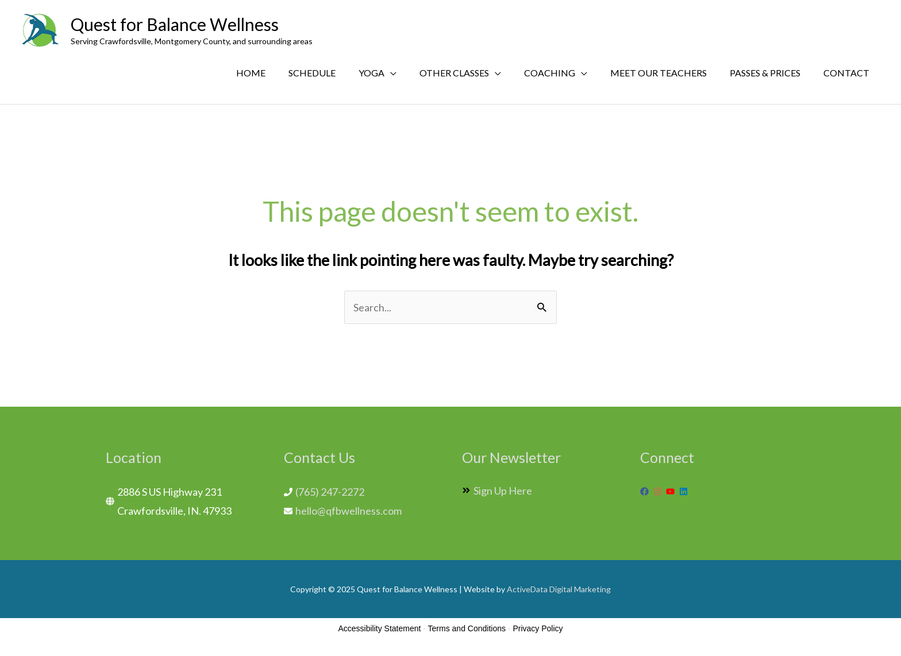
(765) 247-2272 (329, 491)
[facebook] (646, 491)
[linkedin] (685, 491)
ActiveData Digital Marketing (559, 589)
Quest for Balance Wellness (175, 24)
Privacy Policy (538, 628)
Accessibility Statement (379, 628)
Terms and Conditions (467, 628)
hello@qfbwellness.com (348, 510)
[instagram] (659, 491)
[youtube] (671, 491)
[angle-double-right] (497, 490)
